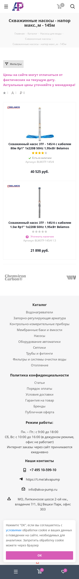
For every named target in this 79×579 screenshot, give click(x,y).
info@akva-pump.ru (42, 489)
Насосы (39, 336)
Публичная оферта (39, 412)
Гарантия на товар (39, 400)
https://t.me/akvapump (43, 479)
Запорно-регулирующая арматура (39, 318)
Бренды (39, 406)
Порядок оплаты (39, 388)
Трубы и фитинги (39, 353)
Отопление (39, 365)
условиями (14, 530)
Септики (39, 347)
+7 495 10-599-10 (43, 470)
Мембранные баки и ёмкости (39, 330)
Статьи (39, 382)
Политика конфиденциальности (39, 375)
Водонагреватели (39, 312)
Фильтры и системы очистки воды (39, 359)
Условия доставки (40, 394)
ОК (39, 555)
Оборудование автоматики (39, 341)
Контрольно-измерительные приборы (40, 324)
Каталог (39, 304)
